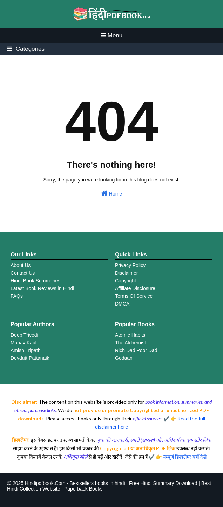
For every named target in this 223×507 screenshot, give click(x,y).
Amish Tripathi (26, 350)
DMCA (122, 304)
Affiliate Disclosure (135, 288)
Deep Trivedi (24, 335)
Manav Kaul (23, 342)
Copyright (125, 280)
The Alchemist (130, 342)
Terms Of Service (134, 296)
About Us (21, 265)
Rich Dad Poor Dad (136, 350)
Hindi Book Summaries (35, 280)
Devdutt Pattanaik (30, 358)
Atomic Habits (130, 335)
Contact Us (23, 273)
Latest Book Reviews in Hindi (42, 288)
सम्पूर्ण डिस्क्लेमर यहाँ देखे (185, 457)
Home (111, 193)
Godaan (124, 358)
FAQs (17, 296)
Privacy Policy (130, 265)
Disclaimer (126, 273)
